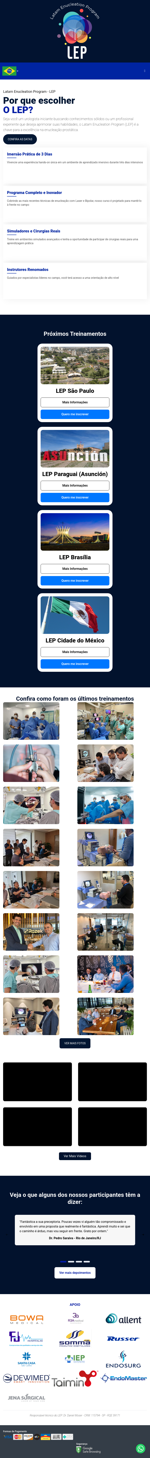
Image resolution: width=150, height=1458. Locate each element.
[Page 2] (71, 1261)
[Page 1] (63, 1261)
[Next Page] (143, 1235)
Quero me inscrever (75, 414)
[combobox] (9, 71)
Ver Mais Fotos (75, 1043)
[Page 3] (79, 1261)
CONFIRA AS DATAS (20, 139)
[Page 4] (87, 1261)
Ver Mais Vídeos (75, 1156)
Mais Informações (75, 402)
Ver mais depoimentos (75, 1273)
